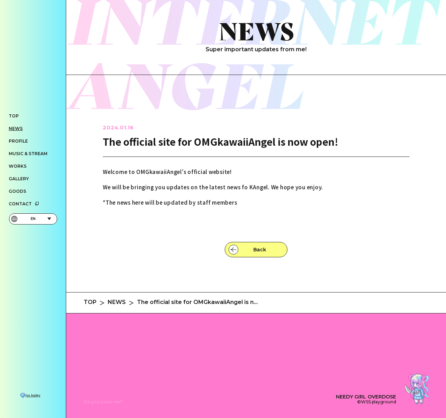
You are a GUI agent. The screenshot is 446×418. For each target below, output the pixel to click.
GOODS (17, 191)
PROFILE (18, 141)
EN (31, 219)
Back (259, 249)
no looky (32, 395)
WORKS (17, 166)
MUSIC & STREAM (28, 153)
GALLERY (19, 178)
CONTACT (24, 203)
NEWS (16, 128)
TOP (14, 116)
